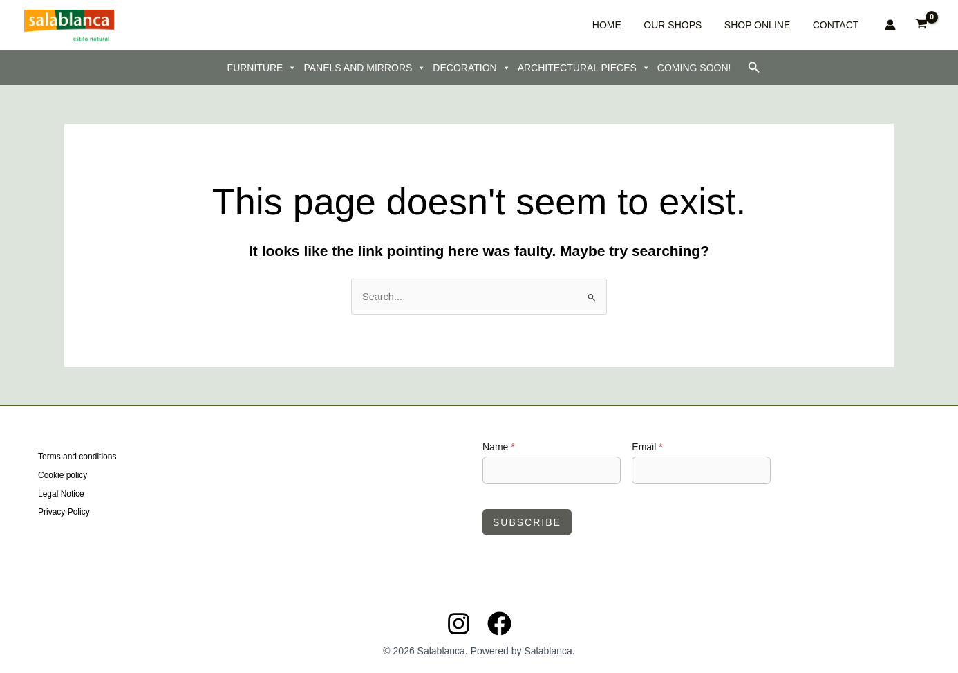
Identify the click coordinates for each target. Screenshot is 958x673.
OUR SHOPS (709, 24)
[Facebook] (499, 623)
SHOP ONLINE (778, 24)
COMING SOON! (694, 67)
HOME (658, 24)
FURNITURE (262, 67)
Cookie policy (62, 475)
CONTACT (841, 24)
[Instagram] (459, 623)
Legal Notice (61, 492)
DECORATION (471, 67)
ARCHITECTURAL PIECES (584, 67)
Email (647, 446)
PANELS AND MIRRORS (364, 67)
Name (498, 446)
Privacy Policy (64, 510)
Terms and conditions (77, 457)
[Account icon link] (890, 24)
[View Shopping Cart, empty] (922, 25)
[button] (754, 68)
